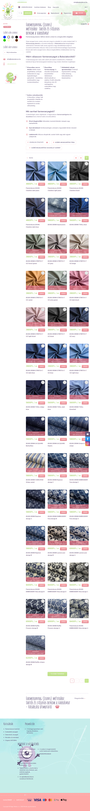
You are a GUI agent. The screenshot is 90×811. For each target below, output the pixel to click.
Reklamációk (24, 758)
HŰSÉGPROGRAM (25, 7)
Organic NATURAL (11, 740)
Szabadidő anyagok (11, 732)
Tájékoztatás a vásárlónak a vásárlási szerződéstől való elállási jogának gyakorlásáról (29, 771)
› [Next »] (86, 681)
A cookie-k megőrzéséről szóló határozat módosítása (49, 750)
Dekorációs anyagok (11, 735)
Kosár (79, 13)
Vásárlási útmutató (26, 752)
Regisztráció (66, 13)
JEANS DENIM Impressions (56, 225)
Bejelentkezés (53, 13)
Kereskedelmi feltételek (27, 749)
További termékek (57, 674)
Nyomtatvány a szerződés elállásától (28, 764)
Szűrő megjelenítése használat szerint (44, 148)
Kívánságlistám (40, 13)
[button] (13, 52)
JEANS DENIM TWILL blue (78, 225)
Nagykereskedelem (26, 760)
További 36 (7, 27)
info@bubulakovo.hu (80, 2)
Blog (49, 7)
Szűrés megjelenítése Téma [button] (65, 142)
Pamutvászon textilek (12, 729)
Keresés (28, 13)
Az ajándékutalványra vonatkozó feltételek (27, 778)
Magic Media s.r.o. (15, 806)
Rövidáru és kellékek (12, 737)
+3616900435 (22, 2)
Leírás (41, 184)
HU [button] (86, 7)
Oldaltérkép (7, 800)
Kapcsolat (56, 7)
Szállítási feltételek (40, 7)
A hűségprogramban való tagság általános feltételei (35, 731)
